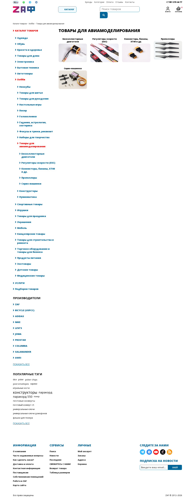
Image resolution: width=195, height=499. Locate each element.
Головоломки (28, 110)
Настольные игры (30, 99)
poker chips (31, 374)
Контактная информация (26, 462)
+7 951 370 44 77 (174, 2)
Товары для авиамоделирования (32, 139)
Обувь (21, 38)
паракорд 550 (22, 391)
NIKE (17, 316)
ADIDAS (19, 310)
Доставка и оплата (23, 458)
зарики (33, 378)
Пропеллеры (29, 172)
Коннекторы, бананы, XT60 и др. (38, 164)
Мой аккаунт (85, 445)
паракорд (45, 387)
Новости (54, 450)
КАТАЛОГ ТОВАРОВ (20, 18)
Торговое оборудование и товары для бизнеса (33, 245)
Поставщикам (20, 467)
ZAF (17, 298)
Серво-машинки (31, 178)
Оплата (109, 2)
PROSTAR (20, 334)
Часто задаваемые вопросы (28, 450)
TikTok (162, 446)
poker (21, 374)
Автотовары (25, 67)
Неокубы (24, 81)
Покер (23, 104)
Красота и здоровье (29, 44)
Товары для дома (28, 50)
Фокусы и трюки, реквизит (36, 125)
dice (15, 374)
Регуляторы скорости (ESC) (38, 157)
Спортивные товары (29, 198)
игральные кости (21, 382)
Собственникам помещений (28, 471)
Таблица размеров (60, 467)
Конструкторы (28, 185)
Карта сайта (19, 479)
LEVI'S (18, 322)
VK (149, 446)
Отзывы (119, 2)
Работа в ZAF (20, 475)
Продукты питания (29, 252)
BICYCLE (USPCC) (24, 304)
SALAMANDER (23, 346)
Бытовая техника (28, 62)
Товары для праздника (31, 210)
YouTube (156, 446)
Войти (167, 12)
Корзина (82, 458)
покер (37, 390)
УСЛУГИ (20, 277)
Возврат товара (58, 462)
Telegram (142, 446)
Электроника (25, 56)
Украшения (24, 216)
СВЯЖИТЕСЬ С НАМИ (60, 458)
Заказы (82, 450)
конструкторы (25, 387)
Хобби (31, 18)
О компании (19, 445)
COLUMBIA (21, 340)
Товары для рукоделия (33, 93)
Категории (99, 2)
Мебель (22, 222)
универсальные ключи (24, 403)
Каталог (52, 9)
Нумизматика (28, 191)
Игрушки (22, 204)
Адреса (82, 454)
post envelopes (21, 378)
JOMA (18, 328)
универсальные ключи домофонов (30, 407)
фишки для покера (23, 412)
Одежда (22, 32)
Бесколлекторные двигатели (32, 150)
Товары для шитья (31, 87)
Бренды (88, 2)
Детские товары (27, 264)
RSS (169, 446)
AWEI (18, 352)
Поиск (53, 445)
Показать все (21, 358)
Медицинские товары (31, 270)
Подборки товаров (26, 283)
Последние (55, 454)
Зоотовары (24, 258)
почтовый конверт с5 (23, 399)
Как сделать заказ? (23, 454)
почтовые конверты (24, 395)
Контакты (129, 2)
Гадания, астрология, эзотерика (32, 118)
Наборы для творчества (34, 131)
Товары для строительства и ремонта (35, 236)
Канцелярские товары (31, 228)
